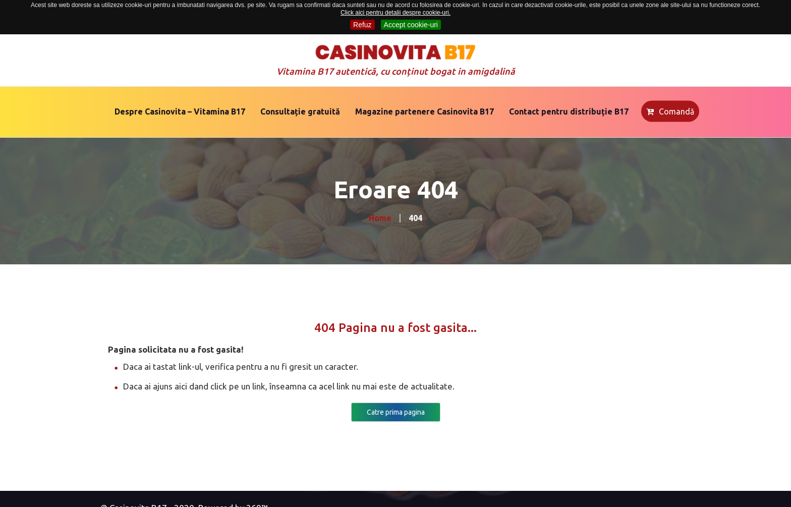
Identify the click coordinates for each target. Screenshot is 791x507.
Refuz (362, 25)
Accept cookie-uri (411, 25)
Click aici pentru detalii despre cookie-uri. (395, 12)
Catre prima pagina (396, 412)
